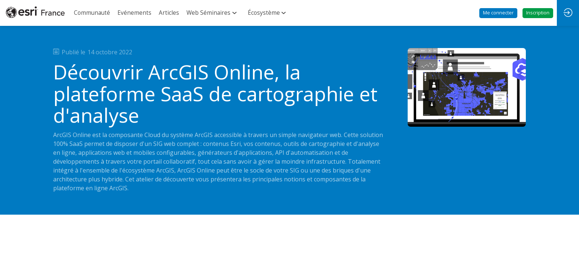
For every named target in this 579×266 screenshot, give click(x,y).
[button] (498, 13)
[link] (92, 13)
